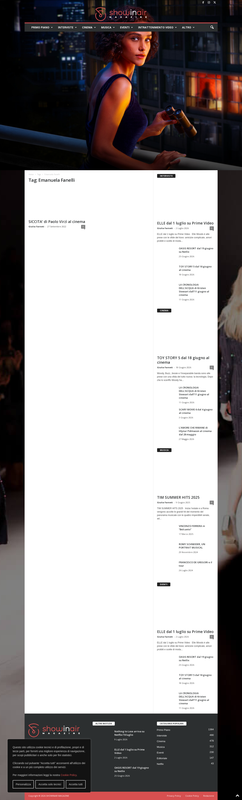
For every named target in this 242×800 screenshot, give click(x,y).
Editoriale (162, 758)
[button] (212, 27)
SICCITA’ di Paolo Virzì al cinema (57, 221)
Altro (188, 27)
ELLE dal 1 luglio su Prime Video (185, 223)
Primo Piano (42, 27)
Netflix (160, 764)
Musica (108, 27)
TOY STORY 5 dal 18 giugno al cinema (183, 360)
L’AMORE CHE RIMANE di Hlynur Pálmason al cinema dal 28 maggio (195, 431)
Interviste (67, 27)
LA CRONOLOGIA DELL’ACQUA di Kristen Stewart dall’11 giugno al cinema (194, 290)
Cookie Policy (69, 775)
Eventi (126, 27)
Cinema (89, 27)
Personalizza (23, 784)
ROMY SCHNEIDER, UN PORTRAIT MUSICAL (192, 545)
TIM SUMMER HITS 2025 (178, 497)
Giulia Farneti (36, 226)
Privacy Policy (174, 795)
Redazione (208, 795)
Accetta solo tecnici (50, 784)
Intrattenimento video (157, 27)
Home (31, 174)
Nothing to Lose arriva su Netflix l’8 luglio (129, 733)
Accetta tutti (76, 784)
